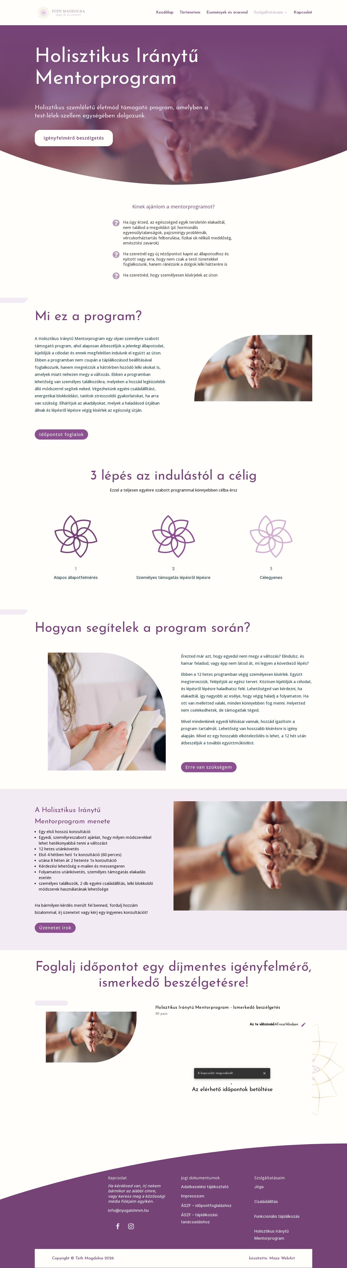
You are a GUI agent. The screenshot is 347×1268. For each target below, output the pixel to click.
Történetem (190, 13)
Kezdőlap (165, 13)
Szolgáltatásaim (268, 13)
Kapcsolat (303, 13)
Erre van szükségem (208, 767)
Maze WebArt (282, 1258)
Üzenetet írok (55, 928)
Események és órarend (227, 13)
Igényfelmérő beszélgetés (74, 138)
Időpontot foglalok (61, 434)
